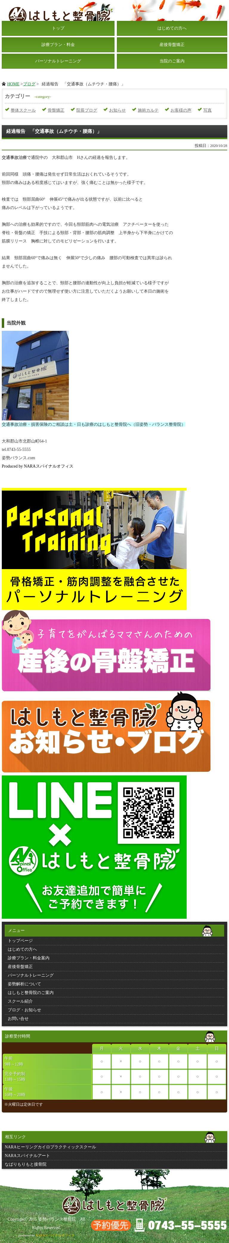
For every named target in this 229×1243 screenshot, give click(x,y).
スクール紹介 (20, 1001)
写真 (207, 110)
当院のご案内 (172, 61)
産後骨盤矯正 (172, 44)
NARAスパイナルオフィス (55, 1235)
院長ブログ (86, 110)
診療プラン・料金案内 (28, 958)
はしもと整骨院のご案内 (31, 992)
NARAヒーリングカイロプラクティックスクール (50, 1147)
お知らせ (117, 110)
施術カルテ (148, 110)
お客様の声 (181, 110)
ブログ (29, 84)
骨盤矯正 (56, 110)
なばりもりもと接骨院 (26, 1164)
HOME (13, 84)
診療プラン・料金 (58, 44)
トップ (58, 28)
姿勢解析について (24, 984)
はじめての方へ (172, 28)
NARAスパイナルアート (27, 1155)
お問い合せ (18, 1018)
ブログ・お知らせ (24, 1010)
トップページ (20, 940)
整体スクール (23, 110)
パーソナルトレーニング (58, 61)
